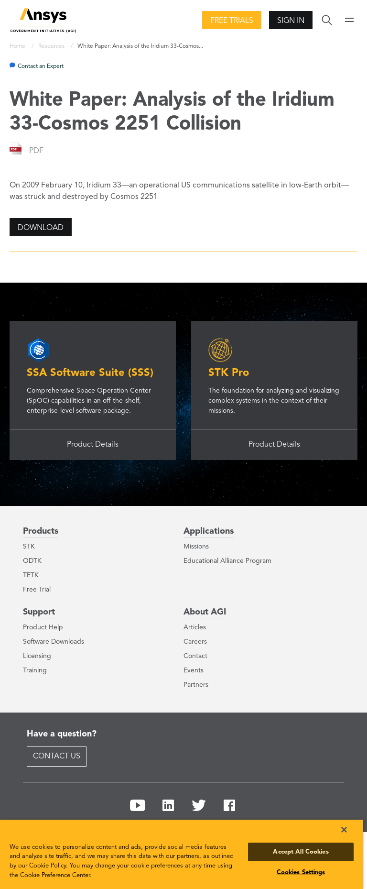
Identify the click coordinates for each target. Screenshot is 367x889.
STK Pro (228, 373)
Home (18, 46)
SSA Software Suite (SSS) (90, 373)
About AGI (205, 612)
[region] (181, 854)
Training (35, 670)
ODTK (32, 561)
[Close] (344, 830)
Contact (195, 656)
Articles (195, 627)
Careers (195, 641)
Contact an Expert (41, 66)
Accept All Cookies (300, 852)
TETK (31, 575)
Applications (209, 531)
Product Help (43, 627)
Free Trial (37, 589)
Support (39, 612)
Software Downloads (53, 641)
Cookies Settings (301, 872)
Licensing (37, 656)
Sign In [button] (290, 21)
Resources (52, 46)
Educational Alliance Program (227, 561)
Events (194, 670)
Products (40, 531)
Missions (196, 546)
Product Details (93, 445)
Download (41, 228)
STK (29, 546)
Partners (196, 684)
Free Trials (231, 21)
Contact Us (56, 756)
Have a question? (62, 734)
